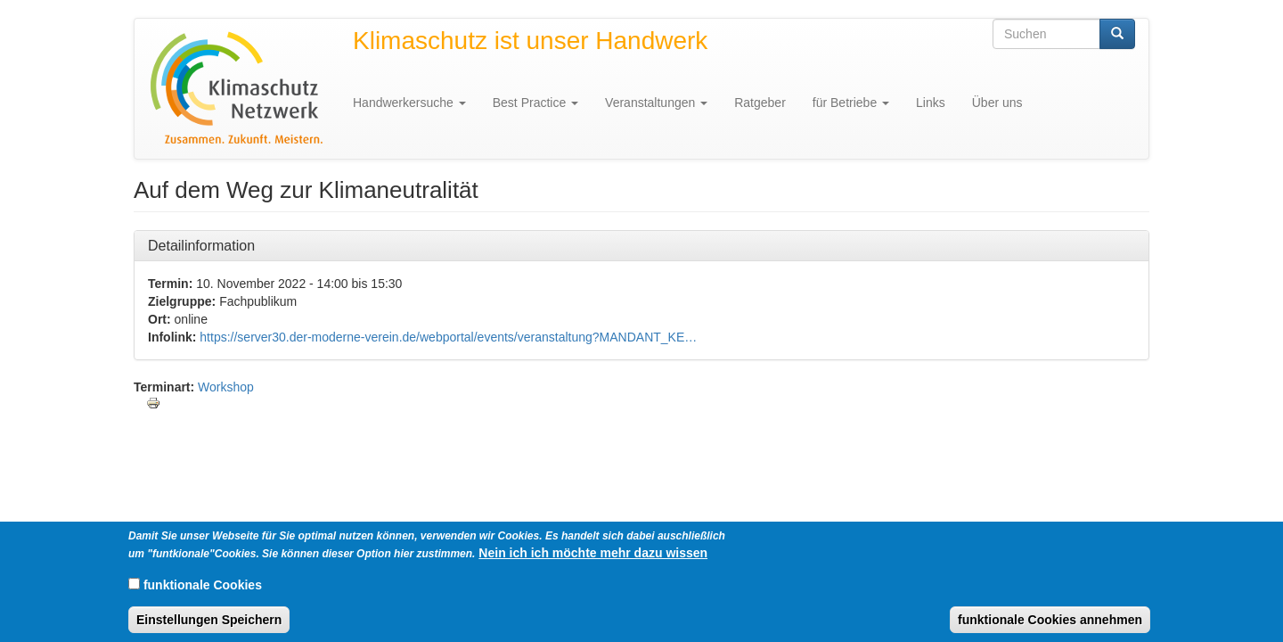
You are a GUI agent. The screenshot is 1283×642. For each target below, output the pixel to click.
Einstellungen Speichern (209, 627)
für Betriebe (851, 102)
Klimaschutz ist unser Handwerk (530, 40)
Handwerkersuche (409, 102)
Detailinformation (201, 244)
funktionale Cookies (202, 592)
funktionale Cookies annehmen (1050, 627)
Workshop (226, 387)
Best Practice (535, 102)
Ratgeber (760, 102)
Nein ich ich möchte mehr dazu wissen (592, 560)
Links (930, 102)
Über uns (997, 102)
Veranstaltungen (656, 102)
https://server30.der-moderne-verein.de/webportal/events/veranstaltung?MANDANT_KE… (448, 337)
